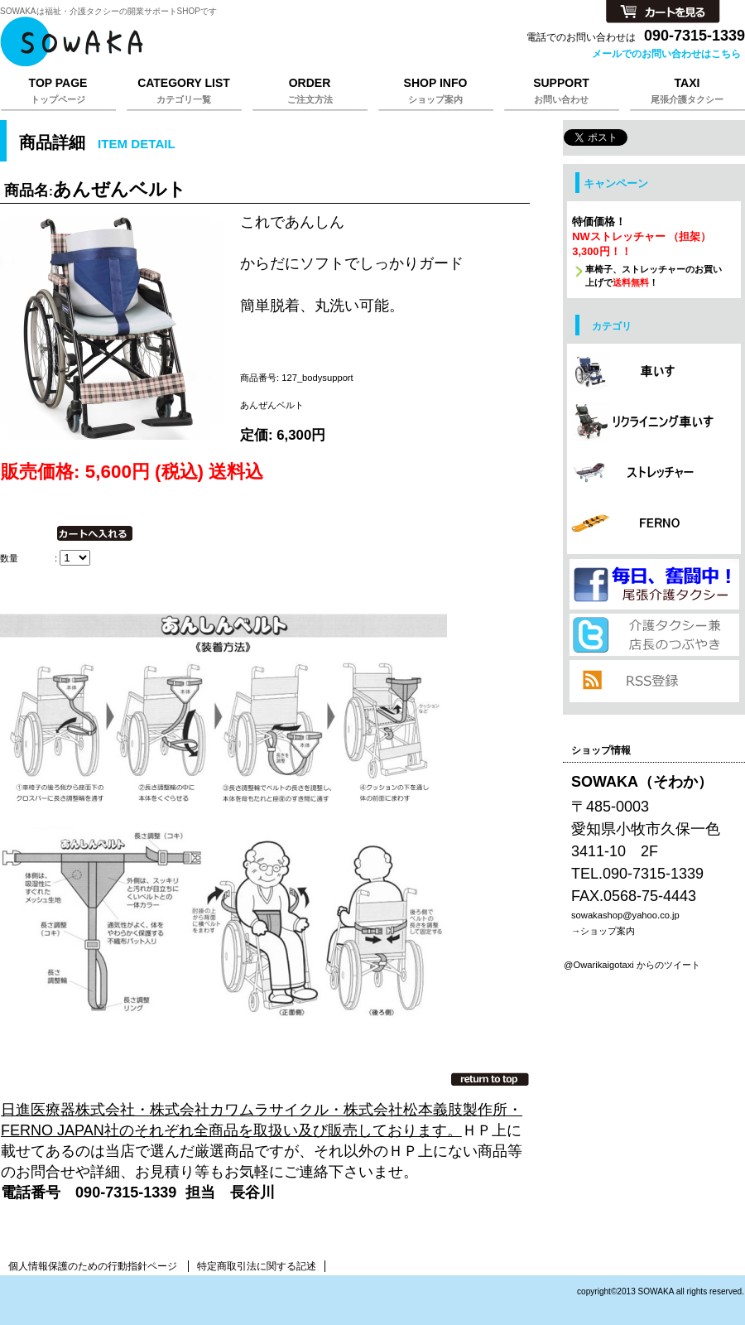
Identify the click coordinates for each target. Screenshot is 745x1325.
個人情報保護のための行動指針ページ (92, 1266)
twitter (654, 635)
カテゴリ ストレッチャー (654, 473)
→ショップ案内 (603, 931)
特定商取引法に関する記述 (256, 1266)
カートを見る (663, 12)
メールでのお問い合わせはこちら (666, 54)
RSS (654, 681)
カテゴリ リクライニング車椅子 (654, 423)
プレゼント (654, 584)
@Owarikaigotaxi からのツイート (632, 965)
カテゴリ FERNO (654, 524)
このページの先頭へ (490, 1079)
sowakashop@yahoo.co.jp (625, 915)
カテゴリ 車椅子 (654, 372)
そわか (207, 41)
